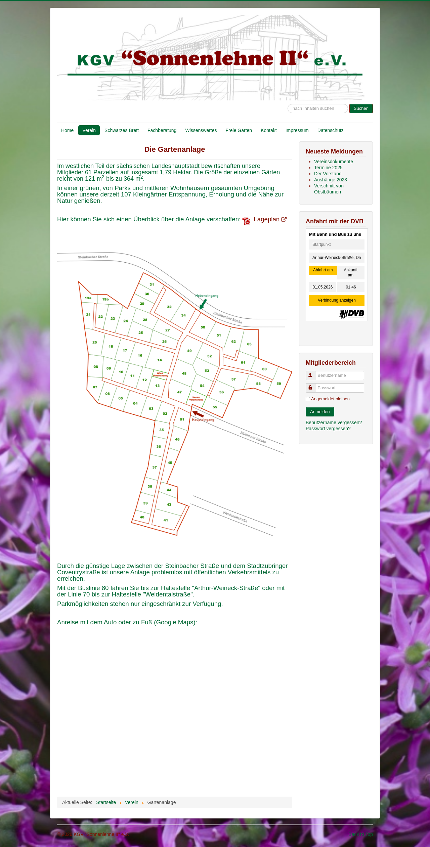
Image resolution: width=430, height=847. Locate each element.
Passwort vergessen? (328, 428)
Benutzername (313, 372)
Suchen (361, 108)
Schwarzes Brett (121, 130)
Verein (89, 130)
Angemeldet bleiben (330, 398)
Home (67, 130)
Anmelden (320, 411)
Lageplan (270, 219)
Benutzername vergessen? (334, 422)
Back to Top (360, 834)
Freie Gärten (239, 130)
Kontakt (268, 130)
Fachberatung (161, 130)
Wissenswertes (201, 130)
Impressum (297, 130)
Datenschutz (330, 130)
